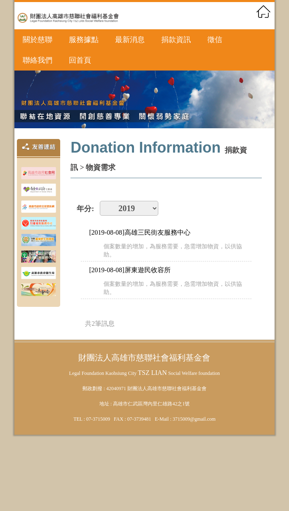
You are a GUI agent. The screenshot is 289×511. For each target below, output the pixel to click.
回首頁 (80, 60)
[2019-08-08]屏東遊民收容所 (129, 269)
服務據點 (84, 39)
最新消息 (130, 39)
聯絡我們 (37, 60)
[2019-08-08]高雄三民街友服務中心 (139, 232)
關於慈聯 (37, 39)
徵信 (214, 39)
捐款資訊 (176, 39)
